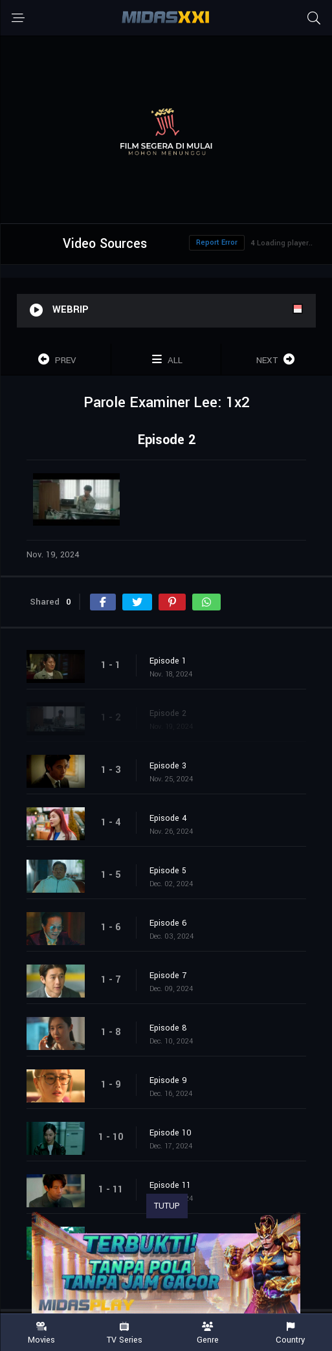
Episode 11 (170, 1185)
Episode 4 (168, 818)
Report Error (217, 242)
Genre (207, 1333)
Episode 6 (168, 923)
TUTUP (167, 1206)
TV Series (124, 1333)
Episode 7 (167, 975)
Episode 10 (170, 1133)
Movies (41, 1333)
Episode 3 (167, 766)
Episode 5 (167, 870)
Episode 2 (167, 713)
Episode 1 (167, 661)
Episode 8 (168, 1028)
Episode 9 (168, 1080)
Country (290, 1333)
